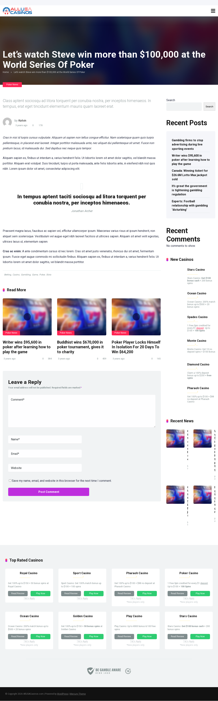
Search (170, 100)
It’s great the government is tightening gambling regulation (189, 190)
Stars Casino (196, 269)
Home (6, 72)
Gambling (26, 274)
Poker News (12, 84)
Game (35, 274)
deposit (200, 328)
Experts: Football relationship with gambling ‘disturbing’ (190, 205)
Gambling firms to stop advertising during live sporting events (187, 144)
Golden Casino (83, 616)
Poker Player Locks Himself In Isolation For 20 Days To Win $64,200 (136, 347)
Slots (48, 274)
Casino (16, 274)
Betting (7, 274)
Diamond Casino (198, 364)
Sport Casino (82, 573)
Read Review (17, 593)
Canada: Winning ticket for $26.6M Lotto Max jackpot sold (190, 175)
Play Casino (134, 616)
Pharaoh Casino (198, 388)
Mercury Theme (78, 694)
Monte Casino (196, 340)
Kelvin (22, 120)
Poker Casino (189, 573)
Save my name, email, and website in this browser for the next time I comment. (62, 480)
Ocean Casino (196, 293)
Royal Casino (28, 573)
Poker (42, 274)
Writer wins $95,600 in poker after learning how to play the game (27, 347)
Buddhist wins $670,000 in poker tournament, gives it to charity (80, 347)
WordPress (62, 694)
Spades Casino (197, 317)
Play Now (40, 593)
